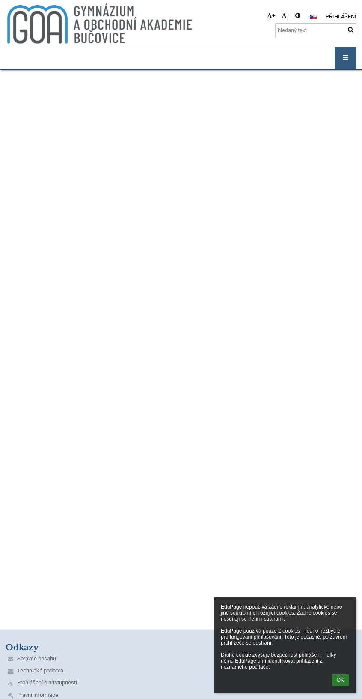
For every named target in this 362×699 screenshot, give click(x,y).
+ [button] (271, 15)
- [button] (285, 15)
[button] (313, 17)
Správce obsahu (36, 658)
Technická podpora (40, 670)
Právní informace (37, 695)
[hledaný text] (315, 30)
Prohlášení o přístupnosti (47, 682)
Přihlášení (341, 16)
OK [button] (340, 680)
